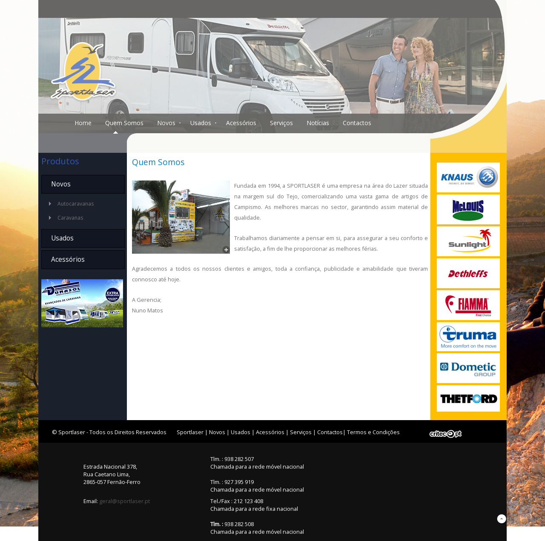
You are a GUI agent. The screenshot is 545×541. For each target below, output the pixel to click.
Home (83, 123)
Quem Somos (124, 123)
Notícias (318, 123)
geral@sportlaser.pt (124, 501)
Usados (200, 123)
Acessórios (241, 123)
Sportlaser (190, 432)
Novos (166, 123)
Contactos (357, 123)
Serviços (281, 123)
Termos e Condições (373, 432)
